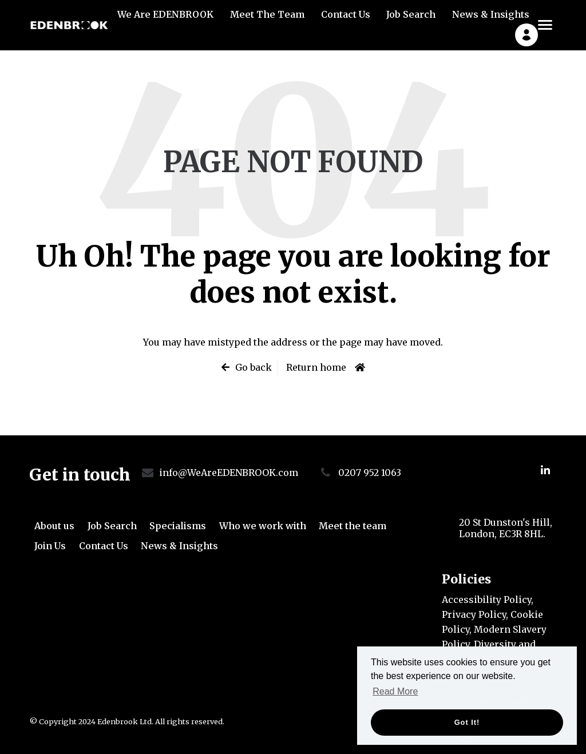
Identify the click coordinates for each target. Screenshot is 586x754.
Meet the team (352, 525)
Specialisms (177, 525)
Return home (316, 367)
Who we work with (262, 525)
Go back (253, 367)
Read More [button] (395, 691)
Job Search (410, 20)
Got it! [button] (467, 722)
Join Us (50, 545)
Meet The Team (267, 20)
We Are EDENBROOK (165, 20)
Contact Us (345, 20)
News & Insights (490, 20)
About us (54, 525)
